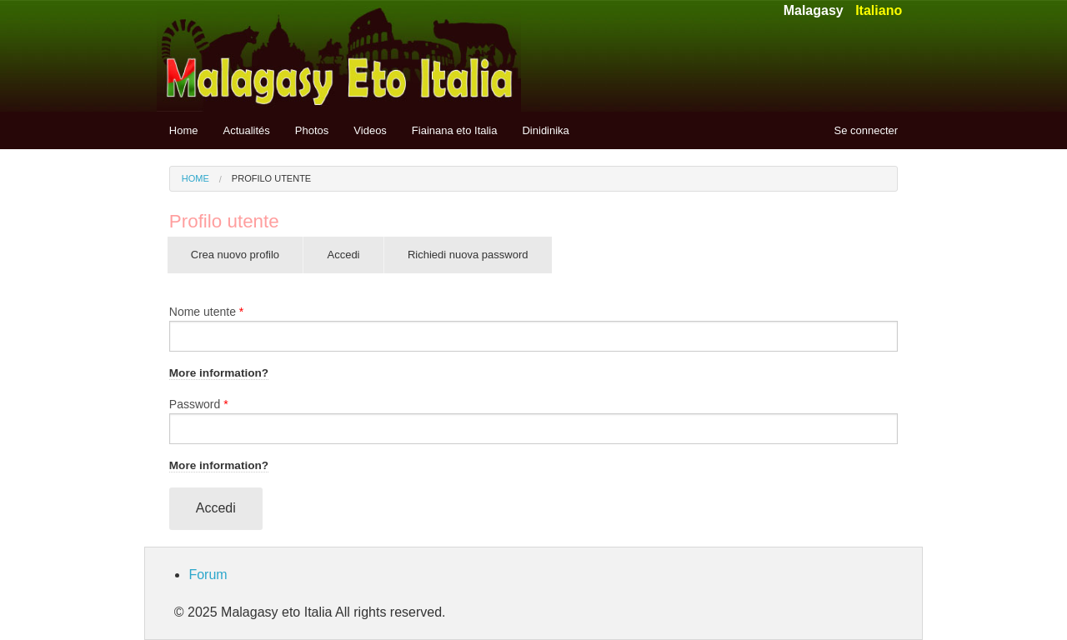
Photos (311, 130)
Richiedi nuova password (468, 254)
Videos (370, 130)
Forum (207, 575)
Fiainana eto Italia (455, 130)
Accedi (355, 260)
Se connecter (866, 130)
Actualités (246, 130)
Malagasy (814, 10)
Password (198, 404)
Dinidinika (545, 130)
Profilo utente (271, 178)
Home (183, 130)
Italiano (878, 10)
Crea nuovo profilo (235, 254)
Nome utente (206, 311)
